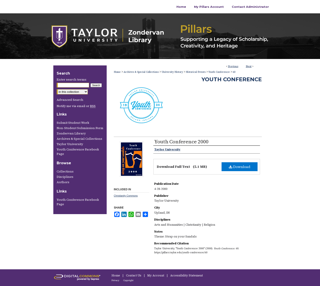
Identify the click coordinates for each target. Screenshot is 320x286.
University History (172, 72)
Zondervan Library (71, 133)
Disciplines (65, 176)
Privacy (116, 280)
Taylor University (70, 144)
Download (239, 166)
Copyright (128, 280)
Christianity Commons (126, 195)
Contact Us (134, 275)
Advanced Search (70, 99)
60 (234, 72)
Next (249, 66)
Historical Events (196, 72)
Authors (63, 182)
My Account (156, 275)
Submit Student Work (73, 122)
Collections (65, 171)
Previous (233, 66)
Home (117, 72)
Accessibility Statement (186, 275)
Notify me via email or (76, 106)
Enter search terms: (72, 79)
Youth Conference (219, 72)
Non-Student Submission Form (80, 128)
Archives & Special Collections (141, 72)
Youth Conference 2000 (181, 141)
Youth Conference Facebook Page (78, 151)
